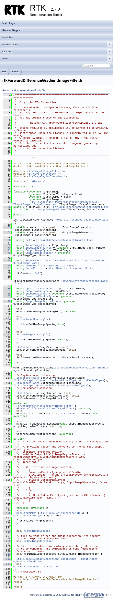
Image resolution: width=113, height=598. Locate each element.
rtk (31, 186)
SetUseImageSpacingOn (31, 319)
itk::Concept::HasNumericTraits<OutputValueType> (51, 385)
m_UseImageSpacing (37, 531)
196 (7, 513)
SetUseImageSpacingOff (32, 334)
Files (57, 58)
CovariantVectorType (40, 296)
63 (7, 232)
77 (7, 268)
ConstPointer (35, 268)
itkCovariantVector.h (44, 174)
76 (7, 265)
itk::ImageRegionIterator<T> (60, 513)
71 (7, 250)
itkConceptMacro (27, 378)
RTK (4, 71)
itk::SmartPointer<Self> (58, 265)
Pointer (31, 265)
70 (7, 248)
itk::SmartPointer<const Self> (71, 268)
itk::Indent (69, 413)
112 (7, 334)
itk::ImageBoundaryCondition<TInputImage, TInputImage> (56, 559)
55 (7, 207)
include (15, 71)
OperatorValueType (39, 288)
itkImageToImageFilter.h (46, 171)
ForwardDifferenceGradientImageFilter (80, 207)
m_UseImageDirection (38, 541)
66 (7, 240)
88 (7, 293)
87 (7, 291)
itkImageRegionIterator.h (47, 176)
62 (7, 227)
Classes (57, 51)
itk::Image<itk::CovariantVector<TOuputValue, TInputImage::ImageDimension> (57, 203)
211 (7, 554)
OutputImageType (37, 250)
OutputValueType (37, 291)
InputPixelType (36, 293)
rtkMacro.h (36, 181)
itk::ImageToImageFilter (47, 209)
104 (7, 319)
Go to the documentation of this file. (24, 90)
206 (7, 541)
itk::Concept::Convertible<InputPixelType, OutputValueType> (59, 380)
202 (7, 531)
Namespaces (57, 44)
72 (7, 253)
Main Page (8, 23)
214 (7, 564)
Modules (7, 37)
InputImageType (36, 245)
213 (7, 559)
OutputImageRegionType (42, 301)
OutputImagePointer (39, 253)
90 (7, 301)
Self (29, 240)
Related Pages (11, 30)
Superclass (33, 260)
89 (7, 296)
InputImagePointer (39, 248)
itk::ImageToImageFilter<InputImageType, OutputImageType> (60, 262)
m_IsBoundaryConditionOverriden (36, 566)
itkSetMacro (24, 347)
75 (7, 260)
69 (7, 245)
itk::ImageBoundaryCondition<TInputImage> (60, 369)
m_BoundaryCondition (27, 561)
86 (7, 288)
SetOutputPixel (27, 513)
